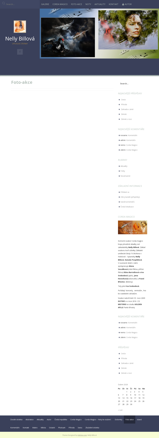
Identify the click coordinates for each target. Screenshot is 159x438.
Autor (127, 4)
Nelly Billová (20, 38)
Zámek (124, 114)
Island (139, 419)
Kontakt (113, 4)
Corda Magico (60, 4)
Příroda (124, 104)
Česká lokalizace (127, 206)
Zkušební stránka (92, 427)
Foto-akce (76, 4)
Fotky (122, 171)
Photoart (61, 427)
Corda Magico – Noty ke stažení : (98, 419)
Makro (35, 427)
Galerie (45, 4)
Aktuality (100, 4)
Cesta (123, 99)
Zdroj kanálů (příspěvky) (130, 197)
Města (43, 427)
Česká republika (61, 419)
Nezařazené (125, 176)
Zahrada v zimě (127, 109)
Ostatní (52, 427)
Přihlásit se (124, 192)
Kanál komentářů (127, 202)
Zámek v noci (126, 119)
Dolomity (118, 419)
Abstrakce (30, 419)
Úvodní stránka (16, 419)
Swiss (80, 427)
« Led (120, 410)
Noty (88, 4)
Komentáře (132, 135)
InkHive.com (82, 435)
